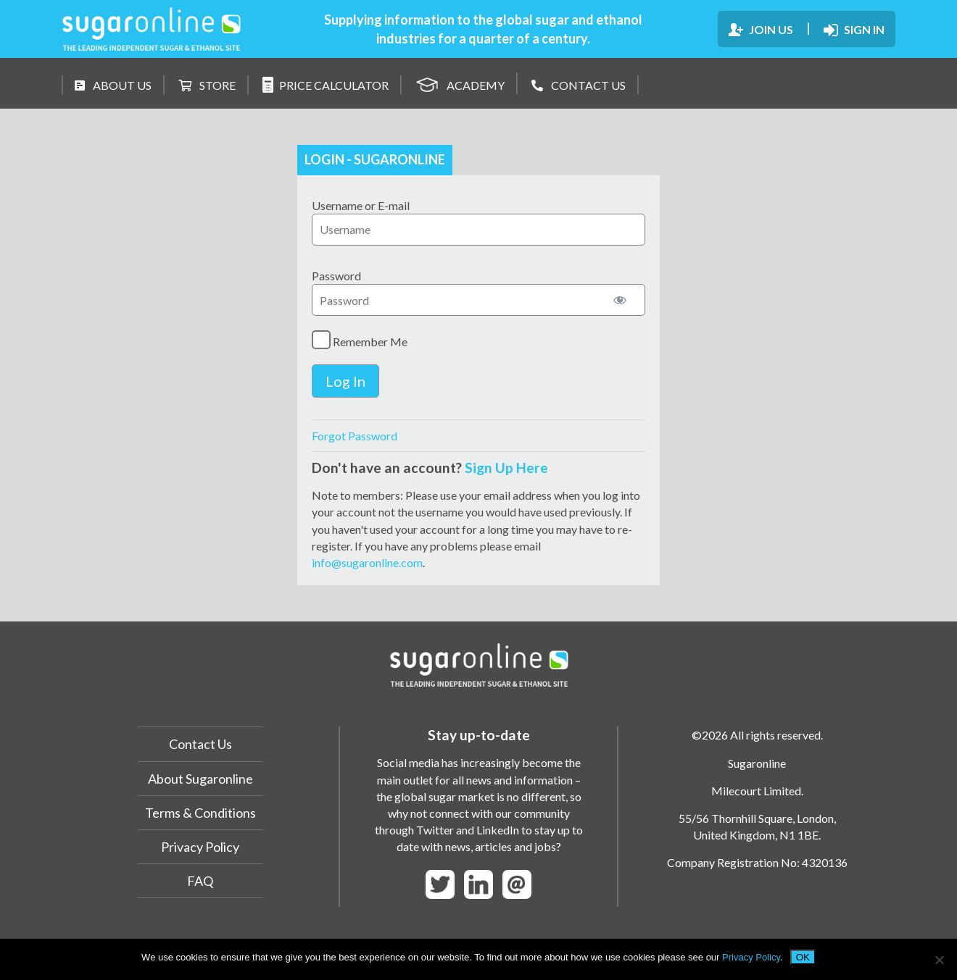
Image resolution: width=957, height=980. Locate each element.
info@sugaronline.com (367, 562)
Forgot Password (354, 436)
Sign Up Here (506, 467)
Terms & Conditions (200, 813)
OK (803, 957)
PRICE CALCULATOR (325, 85)
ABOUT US (113, 85)
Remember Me (359, 339)
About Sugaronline (200, 779)
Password (336, 275)
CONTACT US (578, 85)
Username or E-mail (361, 205)
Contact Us (200, 744)
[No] (939, 959)
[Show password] (619, 300)
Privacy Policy (200, 847)
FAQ (200, 881)
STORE (207, 85)
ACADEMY (460, 82)
